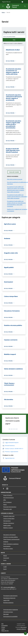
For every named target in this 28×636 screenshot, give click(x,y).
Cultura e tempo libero (8, 518)
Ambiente (5, 541)
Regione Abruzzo (6, 2)
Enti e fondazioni (7, 502)
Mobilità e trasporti (8, 528)
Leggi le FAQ (6, 600)
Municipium (24, 627)
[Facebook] (3, 488)
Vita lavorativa (7, 521)
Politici (5, 504)
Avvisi (4, 560)
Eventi (5, 569)
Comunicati (6, 558)
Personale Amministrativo (9, 507)
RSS (2, 624)
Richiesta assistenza (8, 602)
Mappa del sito (5, 631)
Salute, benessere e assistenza (10, 544)
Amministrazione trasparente (10, 609)
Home (3, 12)
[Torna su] (25, 633)
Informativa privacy (8, 612)
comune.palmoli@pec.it (9, 587)
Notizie (5, 555)
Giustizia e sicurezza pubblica (10, 537)
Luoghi (5, 567)
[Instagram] (7, 488)
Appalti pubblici (7, 525)
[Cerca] (25, 6)
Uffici (4, 500)
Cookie (3, 629)
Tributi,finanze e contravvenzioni (11, 539)
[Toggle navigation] (3, 6)
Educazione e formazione (9, 535)
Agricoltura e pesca (8, 548)
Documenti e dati (7, 509)
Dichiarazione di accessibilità (10, 616)
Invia (14, 40)
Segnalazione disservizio (9, 598)
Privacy (3, 627)
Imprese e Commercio (8, 523)
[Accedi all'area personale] (22, 2)
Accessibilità (4, 625)
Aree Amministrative (8, 497)
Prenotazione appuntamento (10, 596)
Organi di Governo (7, 495)
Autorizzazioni (6, 546)
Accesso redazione (21, 629)
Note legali (6, 614)
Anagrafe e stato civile (8, 516)
